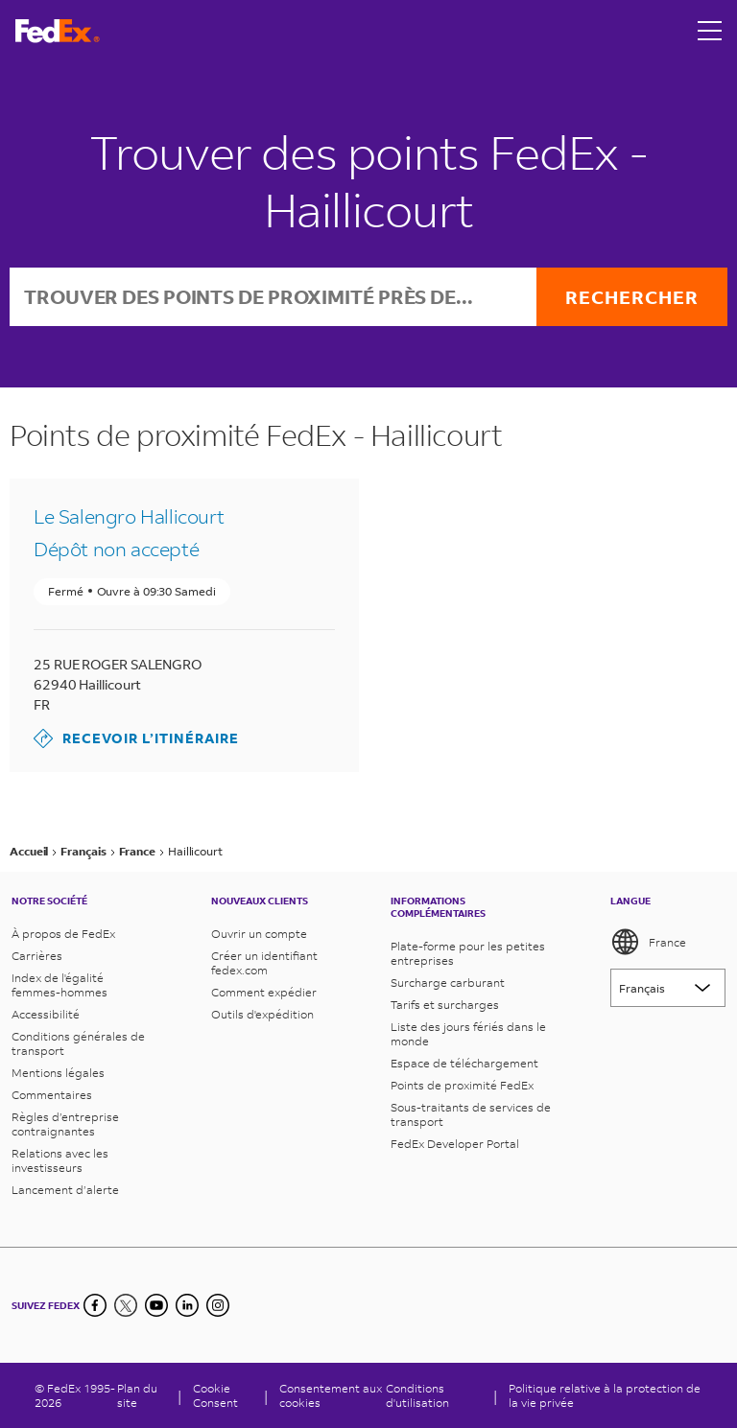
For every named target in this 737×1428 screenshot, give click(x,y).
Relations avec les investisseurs (60, 1160)
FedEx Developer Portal (455, 1143)
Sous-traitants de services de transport (471, 1114)
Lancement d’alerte (65, 1189)
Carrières (37, 955)
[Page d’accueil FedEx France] (57, 31)
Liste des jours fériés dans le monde (468, 1033)
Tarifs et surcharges (445, 1004)
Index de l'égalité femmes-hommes (59, 985)
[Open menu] (710, 30)
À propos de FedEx (63, 933)
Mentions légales (58, 1072)
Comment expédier (264, 992)
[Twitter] (125, 1305)
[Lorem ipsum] (667, 988)
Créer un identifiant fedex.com (264, 962)
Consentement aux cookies (330, 1395)
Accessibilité (46, 1014)
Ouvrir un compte (259, 933)
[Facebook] (95, 1305)
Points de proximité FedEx (462, 1085)
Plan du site (137, 1395)
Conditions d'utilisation (417, 1395)
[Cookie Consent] (222, 1395)
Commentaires (52, 1095)
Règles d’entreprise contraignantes (65, 1124)
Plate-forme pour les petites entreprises (468, 953)
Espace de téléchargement (464, 1063)
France (648, 941)
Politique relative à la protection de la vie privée (605, 1395)
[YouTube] (156, 1305)
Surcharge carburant (448, 982)
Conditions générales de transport (78, 1043)
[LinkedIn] (187, 1305)
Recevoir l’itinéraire (136, 738)
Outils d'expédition (262, 1014)
